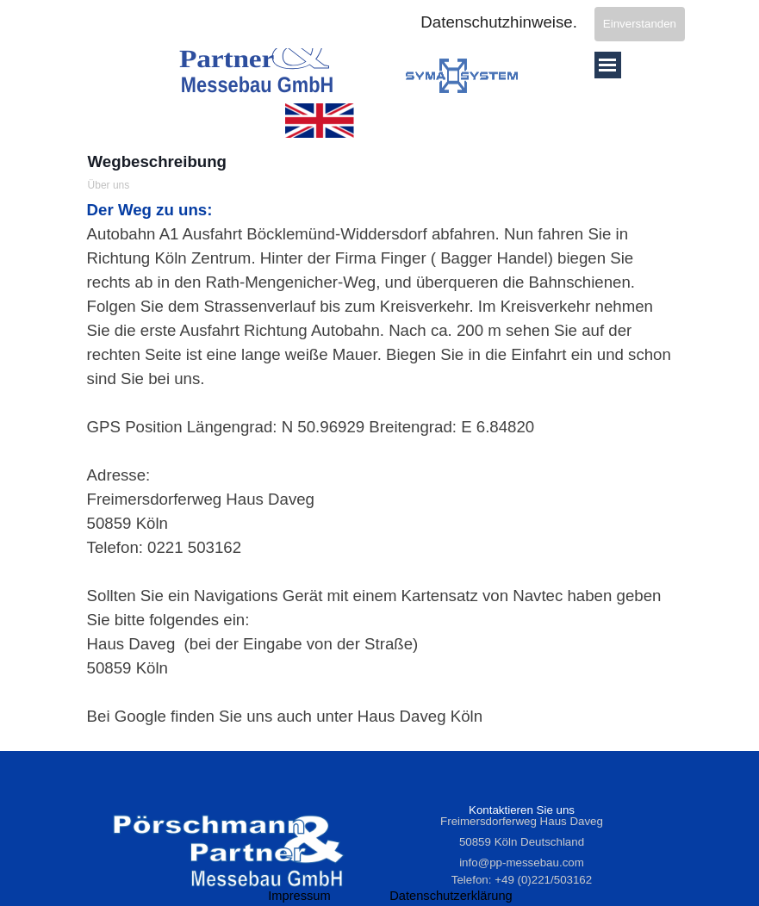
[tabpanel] (380, 463)
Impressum (299, 896)
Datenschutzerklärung (451, 896)
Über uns (109, 185)
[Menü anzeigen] (607, 65)
